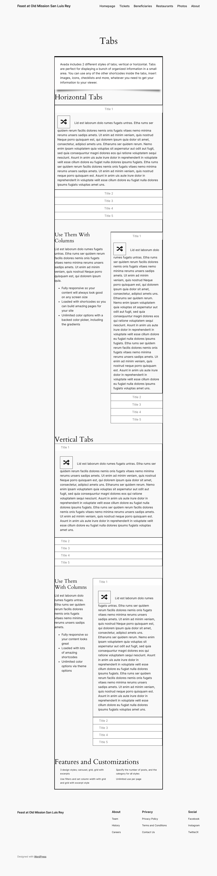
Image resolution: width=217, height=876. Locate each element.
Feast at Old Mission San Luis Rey (44, 6)
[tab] (108, 109)
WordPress (40, 856)
